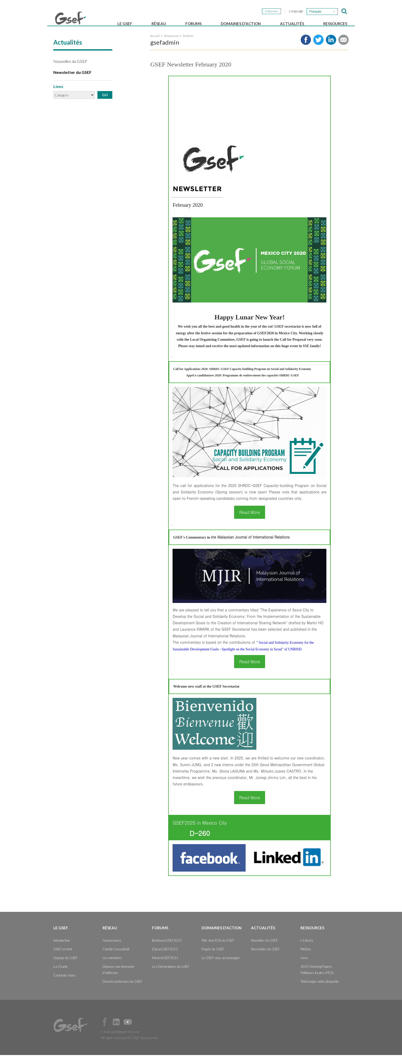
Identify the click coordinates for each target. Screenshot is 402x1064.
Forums (193, 23)
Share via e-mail (343, 49)
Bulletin (188, 45)
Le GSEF (124, 23)
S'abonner (271, 11)
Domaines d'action (241, 23)
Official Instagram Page (139, 1031)
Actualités (292, 23)
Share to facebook (306, 49)
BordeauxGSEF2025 (167, 949)
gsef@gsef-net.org (125, 1040)
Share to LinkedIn (331, 49)
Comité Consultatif (116, 958)
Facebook (104, 1031)
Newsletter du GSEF (72, 81)
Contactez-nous (64, 984)
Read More (249, 521)
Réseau (159, 23)
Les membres (112, 967)
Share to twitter (318, 49)
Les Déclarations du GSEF (170, 975)
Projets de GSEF (213, 958)
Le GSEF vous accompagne (221, 967)
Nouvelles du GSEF (70, 70)
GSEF (70, 18)
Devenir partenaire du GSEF (122, 990)
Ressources (335, 23)
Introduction (61, 949)
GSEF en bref (62, 958)
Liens (304, 967)
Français (315, 11)
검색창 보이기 (344, 11)
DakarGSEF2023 (165, 958)
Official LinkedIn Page (116, 1031)
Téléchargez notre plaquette (319, 990)
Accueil (155, 45)
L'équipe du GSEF (65, 967)
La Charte (60, 975)
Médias (305, 958)
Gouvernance (112, 949)
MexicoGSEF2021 (165, 967)
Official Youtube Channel (128, 1031)
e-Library (306, 949)
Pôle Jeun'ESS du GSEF (218, 949)
